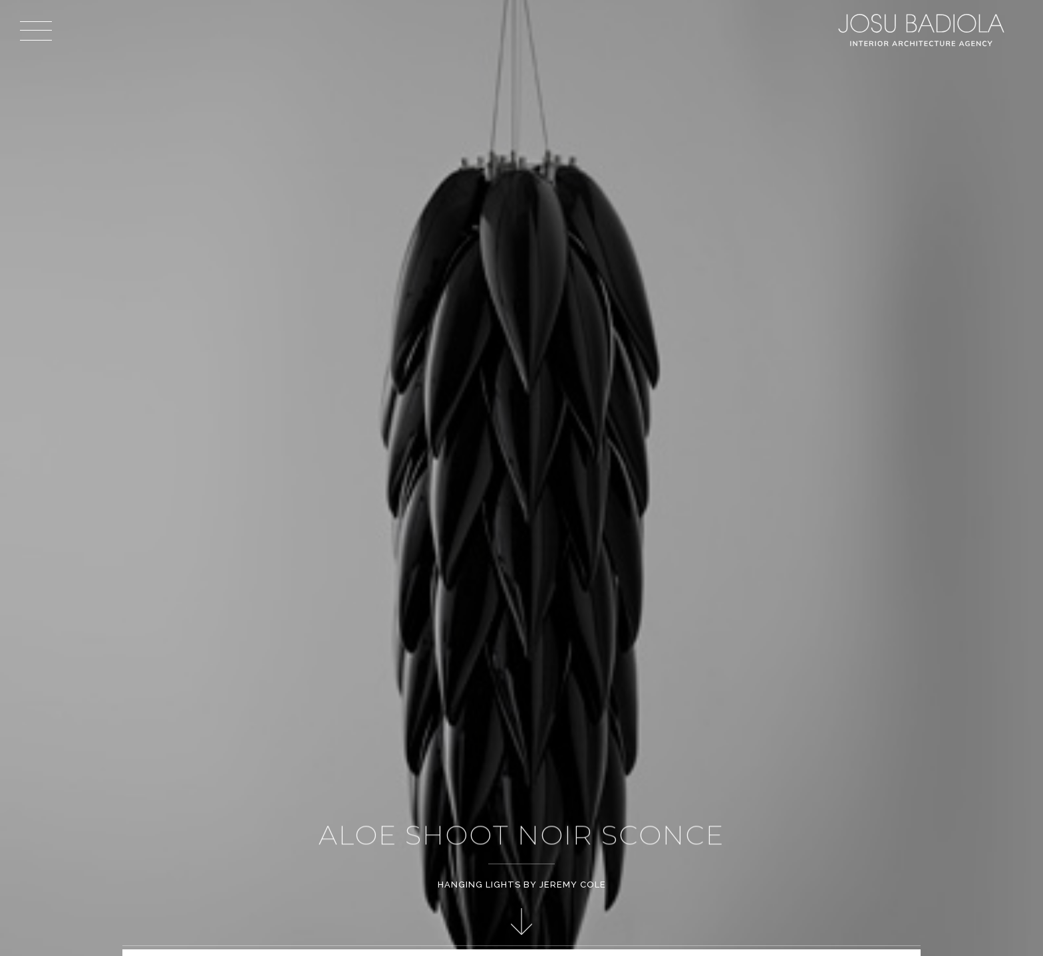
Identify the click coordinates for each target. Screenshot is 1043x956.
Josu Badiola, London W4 (923, 30)
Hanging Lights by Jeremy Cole (522, 885)
